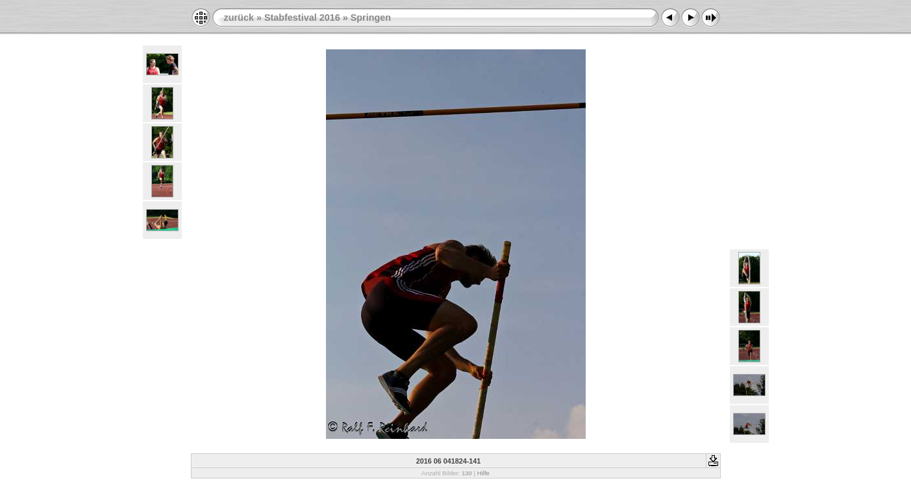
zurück (239, 17)
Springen (371, 17)
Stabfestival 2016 (302, 17)
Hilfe (483, 473)
